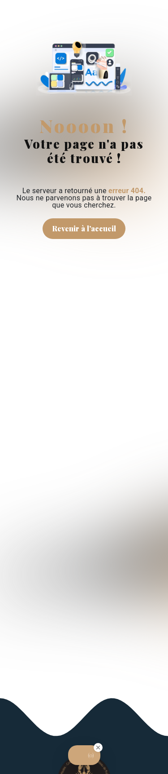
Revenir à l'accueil (84, 228)
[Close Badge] (98, 747)
